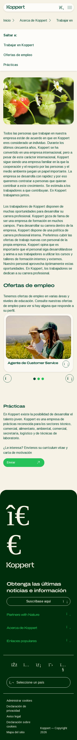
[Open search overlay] (61, 7)
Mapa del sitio (16, 732)
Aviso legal (14, 716)
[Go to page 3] (42, 379)
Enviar (24, 462)
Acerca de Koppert (33, 20)
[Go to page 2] (38, 379)
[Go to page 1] (34, 379)
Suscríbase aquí (47, 601)
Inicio (7, 20)
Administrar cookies (19, 700)
